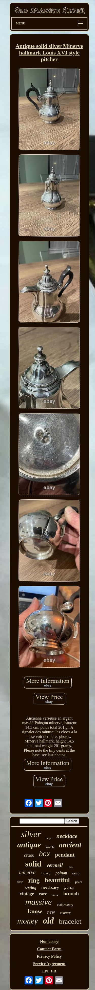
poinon (61, 873)
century (65, 913)
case (20, 882)
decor (55, 895)
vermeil (55, 865)
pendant (64, 854)
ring (34, 880)
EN (45, 971)
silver (31, 834)
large (48, 838)
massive (38, 902)
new (51, 912)
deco (75, 873)
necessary (50, 887)
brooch (71, 893)
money (27, 920)
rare (43, 893)
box (44, 854)
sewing (30, 888)
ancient (70, 845)
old (48, 920)
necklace (67, 836)
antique (29, 845)
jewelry (69, 888)
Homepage (49, 941)
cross (29, 855)
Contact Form (49, 949)
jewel (78, 882)
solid (33, 863)
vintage (27, 893)
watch (50, 847)
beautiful (57, 880)
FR (53, 971)
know (35, 911)
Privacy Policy (49, 956)
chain (70, 867)
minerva (27, 872)
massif (45, 873)
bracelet (70, 921)
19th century (65, 905)
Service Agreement (49, 963)
